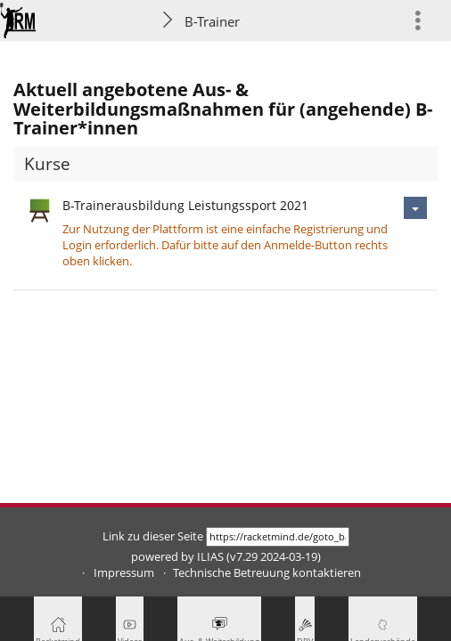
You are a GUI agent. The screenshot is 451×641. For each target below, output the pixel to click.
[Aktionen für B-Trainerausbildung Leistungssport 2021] (415, 208)
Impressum (124, 572)
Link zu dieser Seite (152, 536)
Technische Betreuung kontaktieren (267, 572)
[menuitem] (425, 20)
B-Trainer (212, 21)
